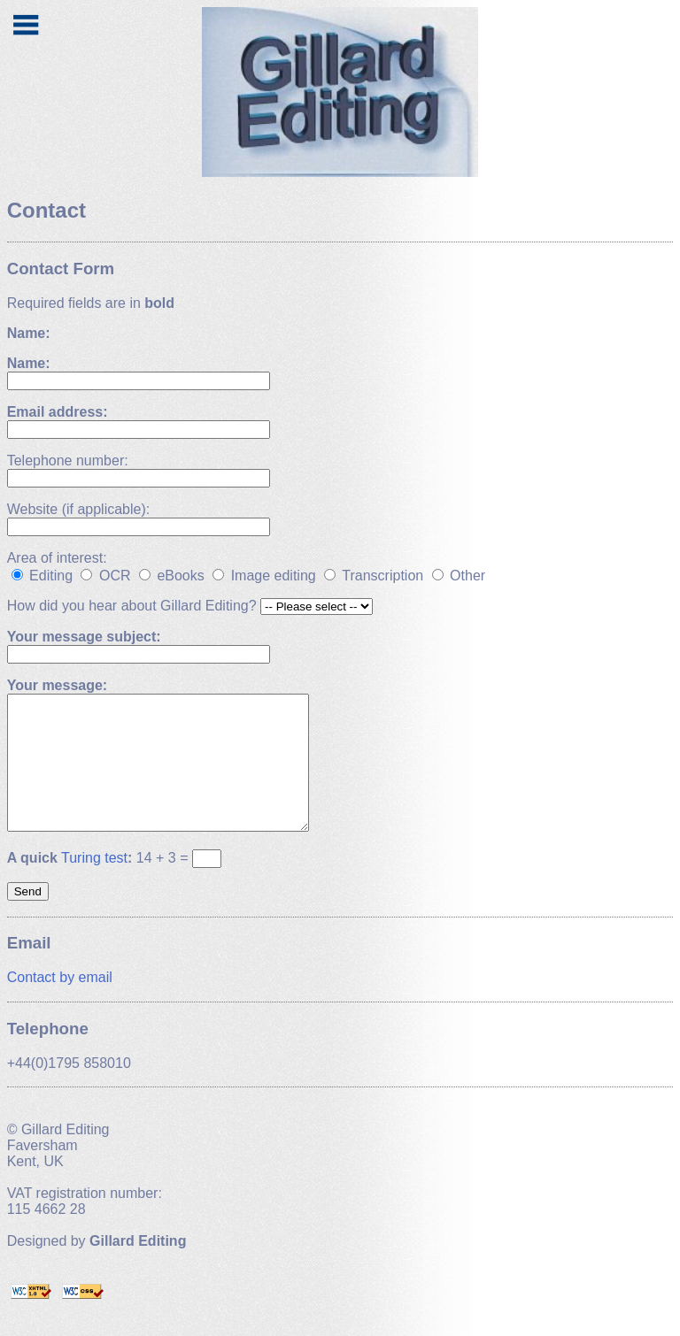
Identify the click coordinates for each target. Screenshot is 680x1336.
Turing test (94, 884)
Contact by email (59, 1003)
